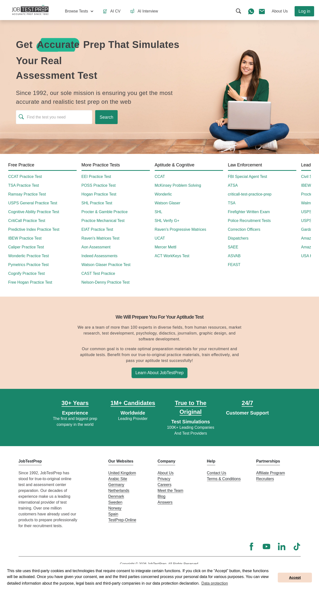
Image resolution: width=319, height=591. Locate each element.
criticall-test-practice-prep (250, 194)
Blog (161, 496)
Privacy (164, 479)
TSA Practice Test (23, 185)
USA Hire (309, 256)
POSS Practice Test (99, 185)
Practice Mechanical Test (103, 221)
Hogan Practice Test (99, 194)
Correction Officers (244, 229)
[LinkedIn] (282, 546)
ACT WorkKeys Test (172, 256)
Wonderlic (163, 194)
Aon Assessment (96, 247)
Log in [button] (304, 11)
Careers (165, 485)
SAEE (233, 247)
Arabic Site (117, 479)
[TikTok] (297, 546)
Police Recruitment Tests (249, 221)
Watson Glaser (167, 203)
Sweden (115, 502)
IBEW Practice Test (25, 238)
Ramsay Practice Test (27, 194)
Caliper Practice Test (26, 247)
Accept (295, 577)
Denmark (116, 496)
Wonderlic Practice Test (28, 256)
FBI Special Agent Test (247, 176)
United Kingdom (122, 473)
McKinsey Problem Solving (178, 185)
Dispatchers (238, 238)
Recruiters (265, 479)
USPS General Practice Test (32, 203)
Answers (165, 502)
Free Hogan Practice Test (30, 282)
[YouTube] (266, 546)
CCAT (160, 176)
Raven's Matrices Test (101, 238)
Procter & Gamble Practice (105, 212)
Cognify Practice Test (26, 273)
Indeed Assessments (100, 256)
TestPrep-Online (122, 520)
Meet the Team (171, 490)
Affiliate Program (270, 473)
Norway (115, 508)
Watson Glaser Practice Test (106, 265)
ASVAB (234, 256)
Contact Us (216, 473)
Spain (113, 514)
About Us (166, 473)
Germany (116, 485)
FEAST (234, 265)
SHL (158, 212)
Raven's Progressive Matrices (180, 229)
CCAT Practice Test (25, 176)
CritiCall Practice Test (26, 221)
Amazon (308, 238)
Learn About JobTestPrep (159, 372)
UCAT (160, 238)
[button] (79, 11)
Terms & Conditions (224, 479)
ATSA (233, 185)
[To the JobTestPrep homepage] (30, 10)
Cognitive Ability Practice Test (33, 212)
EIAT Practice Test (97, 229)
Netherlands (118, 490)
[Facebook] (251, 546)
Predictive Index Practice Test (34, 229)
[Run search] (106, 117)
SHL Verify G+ (167, 221)
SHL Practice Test (97, 203)
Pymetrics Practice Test (28, 265)
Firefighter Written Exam (249, 212)
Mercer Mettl (165, 247)
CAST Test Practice (98, 273)
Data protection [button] (214, 583)
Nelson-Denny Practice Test (106, 282)
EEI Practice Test (96, 176)
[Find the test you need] (54, 117)
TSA (232, 203)
